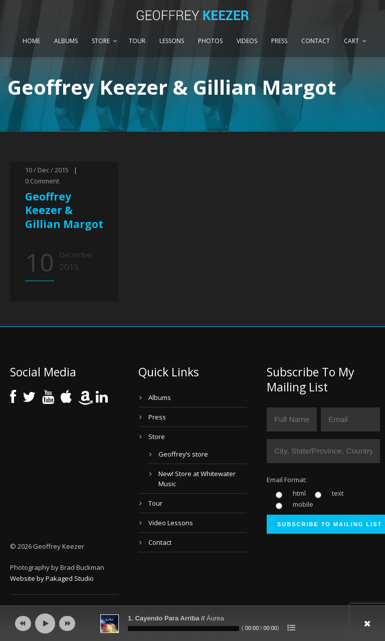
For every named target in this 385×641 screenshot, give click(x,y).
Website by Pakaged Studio (52, 578)
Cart (351, 41)
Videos (247, 41)
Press (279, 41)
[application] (192, 623)
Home (31, 41)
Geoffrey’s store (183, 454)
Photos (210, 41)
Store (101, 41)
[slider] (183, 628)
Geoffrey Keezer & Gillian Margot (64, 210)
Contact (315, 41)
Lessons (171, 41)
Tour (137, 41)
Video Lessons (170, 522)
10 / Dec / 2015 (47, 169)
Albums (66, 41)
